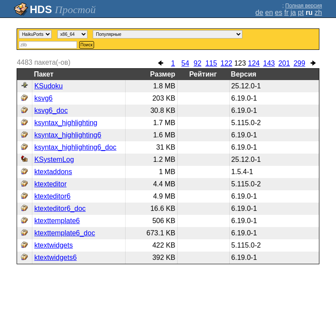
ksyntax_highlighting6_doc (75, 147)
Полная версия (303, 6)
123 (240, 63)
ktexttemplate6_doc (64, 233)
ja (293, 12)
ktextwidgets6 (55, 257)
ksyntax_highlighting (65, 122)
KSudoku (48, 86)
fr (286, 12)
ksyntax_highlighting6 (67, 135)
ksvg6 (43, 98)
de (259, 12)
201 (284, 63)
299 (299, 63)
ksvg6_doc (51, 110)
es (278, 12)
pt (301, 12)
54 (185, 63)
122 (226, 63)
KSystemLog (54, 159)
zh (318, 12)
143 (269, 63)
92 (197, 63)
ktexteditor (50, 184)
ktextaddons (53, 171)
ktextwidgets (53, 245)
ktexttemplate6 (57, 220)
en (269, 12)
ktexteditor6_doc (59, 208)
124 (254, 63)
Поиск (86, 44)
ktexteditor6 (52, 196)
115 (211, 63)
